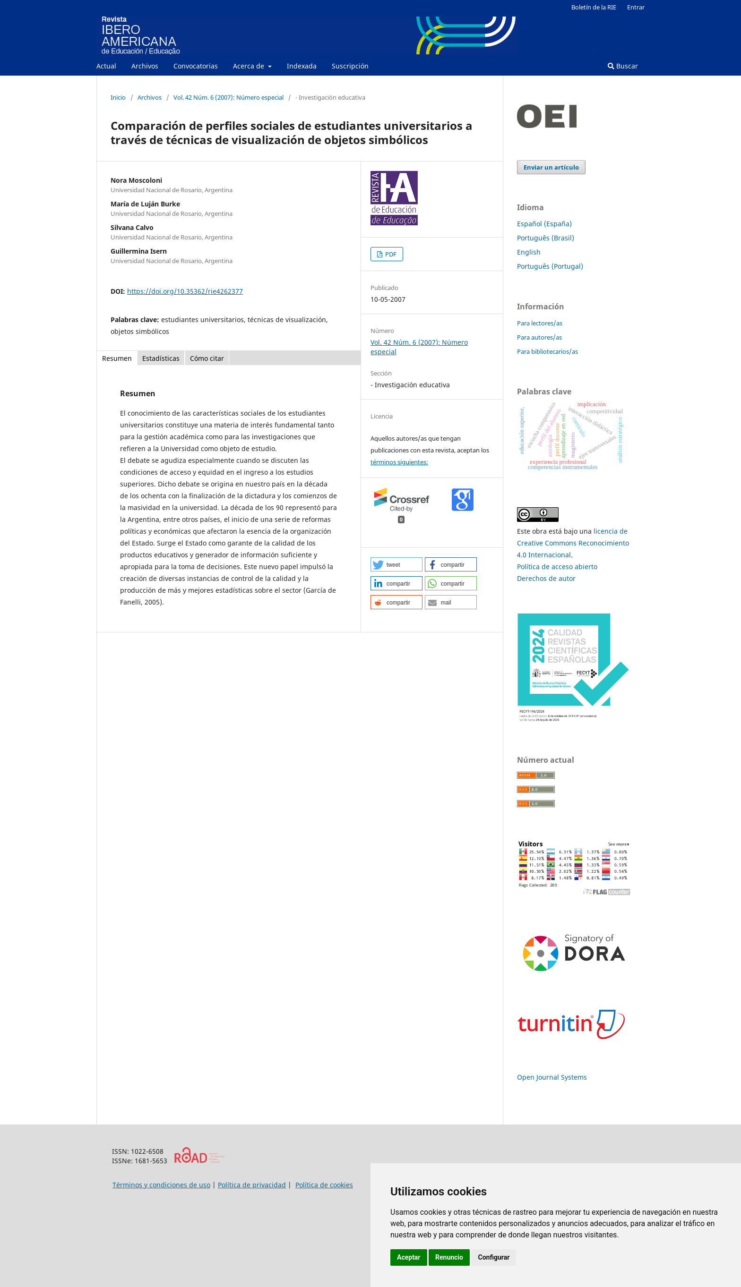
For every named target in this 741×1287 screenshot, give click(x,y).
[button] (396, 564)
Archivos (144, 65)
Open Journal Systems (552, 1077)
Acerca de (249, 65)
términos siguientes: (399, 462)
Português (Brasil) (545, 237)
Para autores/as (539, 337)
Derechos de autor (546, 578)
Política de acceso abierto (557, 566)
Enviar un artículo (551, 167)
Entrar (636, 7)
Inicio (118, 97)
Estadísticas (161, 358)
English (529, 251)
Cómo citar (207, 358)
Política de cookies (324, 1184)
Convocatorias (195, 65)
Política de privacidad (252, 1184)
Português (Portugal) (550, 266)
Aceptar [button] (409, 1257)
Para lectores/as (539, 323)
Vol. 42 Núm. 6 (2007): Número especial (228, 97)
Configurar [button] (493, 1257)
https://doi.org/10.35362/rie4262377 (185, 291)
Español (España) (544, 223)
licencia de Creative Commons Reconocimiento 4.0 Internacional (573, 543)
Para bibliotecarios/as (547, 351)
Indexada (302, 65)
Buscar (623, 65)
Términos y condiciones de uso (161, 1184)
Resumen (117, 358)
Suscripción (350, 65)
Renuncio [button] (449, 1257)
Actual (106, 65)
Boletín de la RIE (593, 7)
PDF (390, 254)
